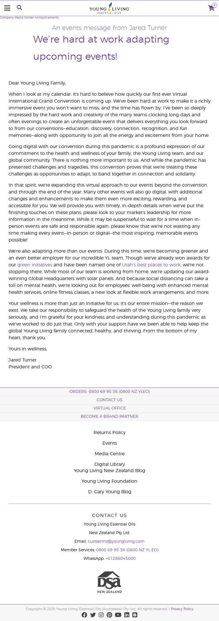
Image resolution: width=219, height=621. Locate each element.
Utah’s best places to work (151, 265)
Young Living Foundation (109, 481)
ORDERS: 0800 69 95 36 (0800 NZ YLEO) (110, 392)
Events (109, 443)
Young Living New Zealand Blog (109, 470)
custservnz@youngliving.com (116, 542)
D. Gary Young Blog (109, 492)
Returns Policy (109, 432)
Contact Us (110, 400)
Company (7, 17)
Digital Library (109, 464)
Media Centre (110, 454)
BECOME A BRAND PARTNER (109, 417)
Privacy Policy (182, 609)
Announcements (47, 17)
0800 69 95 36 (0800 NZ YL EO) (127, 550)
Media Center (24, 17)
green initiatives (34, 265)
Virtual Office (110, 408)
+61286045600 (121, 559)
